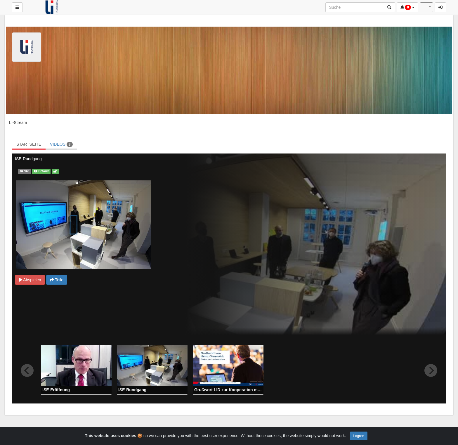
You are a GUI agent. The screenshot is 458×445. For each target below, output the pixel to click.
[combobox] (426, 7)
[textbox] (426, 7)
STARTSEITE (28, 144)
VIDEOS (61, 144)
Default (41, 171)
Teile (56, 279)
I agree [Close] (358, 436)
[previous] (27, 370)
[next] (430, 370)
